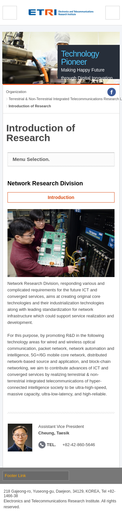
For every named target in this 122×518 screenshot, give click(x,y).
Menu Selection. (31, 159)
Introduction (61, 197)
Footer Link (15, 475)
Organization (16, 92)
